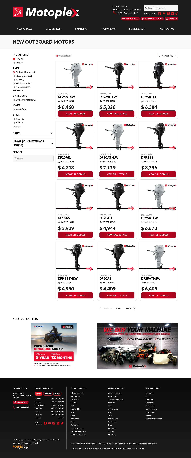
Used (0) (19, 62)
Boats (73, 422)
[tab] (38, 394)
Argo (72, 412)
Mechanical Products (78, 431)
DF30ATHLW (108, 157)
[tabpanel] (49, 408)
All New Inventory (77, 393)
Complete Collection (78, 435)
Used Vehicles (54, 28)
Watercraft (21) (23, 87)
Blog (147, 396)
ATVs (72, 406)
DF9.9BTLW (108, 97)
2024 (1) (19, 126)
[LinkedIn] (172, 13)
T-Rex (73, 415)
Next (131, 308)
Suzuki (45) (21, 109)
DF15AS (64, 218)
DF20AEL (106, 218)
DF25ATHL (149, 97)
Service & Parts (138, 28)
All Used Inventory (114, 393)
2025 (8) (19, 122)
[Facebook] (159, 13)
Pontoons (74, 425)
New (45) (20, 58)
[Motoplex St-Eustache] (46, 13)
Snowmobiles (113, 419)
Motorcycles (75, 396)
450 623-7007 (125, 13)
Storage (148, 415)
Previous (105, 308)
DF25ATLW (149, 218)
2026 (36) (20, 119)
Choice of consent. (138, 448)
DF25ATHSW (150, 278)
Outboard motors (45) (26, 99)
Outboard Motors (77, 428)
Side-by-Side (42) (23, 83)
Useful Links (153, 388)
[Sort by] (167, 55)
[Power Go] (36, 447)
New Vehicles (24, 28)
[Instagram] (168, 13)
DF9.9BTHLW (68, 278)
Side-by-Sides (75, 409)
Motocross (75, 399)
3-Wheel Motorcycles (116, 399)
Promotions (108, 28)
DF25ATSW (66, 97)
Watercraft (75, 419)
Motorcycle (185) (24, 75)
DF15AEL (64, 157)
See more (18, 90)
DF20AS (105, 278)
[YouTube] (164, 13)
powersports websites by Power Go (47, 440)
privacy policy (114, 448)
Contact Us (167, 28)
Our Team (149, 399)
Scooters (74, 403)
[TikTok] (176, 13)
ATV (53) (20, 79)
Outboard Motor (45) (25, 72)
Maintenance (150, 412)
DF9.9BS (147, 157)
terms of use (126, 448)
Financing (81, 28)
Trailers (111, 431)
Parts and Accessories (154, 419)
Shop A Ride (28, 443)
